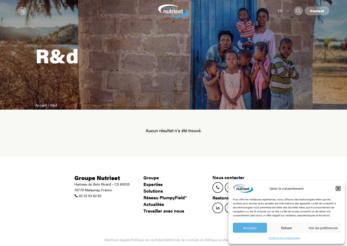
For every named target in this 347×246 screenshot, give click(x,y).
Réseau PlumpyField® (165, 197)
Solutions (153, 191)
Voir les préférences (323, 227)
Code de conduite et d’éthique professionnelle (207, 239)
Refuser (286, 227)
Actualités (153, 204)
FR (283, 10)
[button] (338, 188)
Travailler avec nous (163, 210)
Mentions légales (117, 239)
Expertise (153, 184)
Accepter (250, 227)
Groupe (151, 177)
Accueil (41, 105)
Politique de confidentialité (284, 238)
